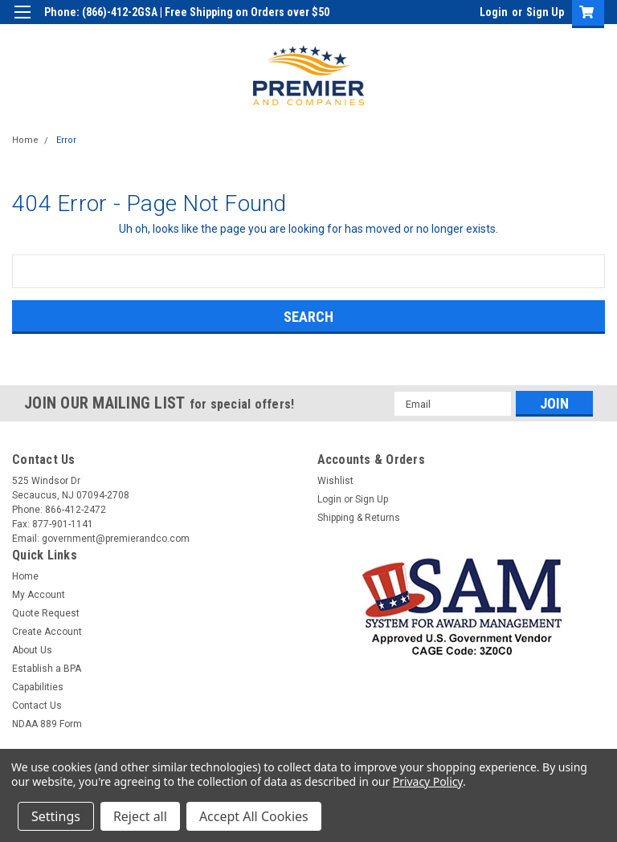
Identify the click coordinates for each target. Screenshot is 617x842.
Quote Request (46, 613)
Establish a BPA (46, 668)
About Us (32, 650)
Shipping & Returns (358, 517)
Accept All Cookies (253, 816)
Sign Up (545, 12)
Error (66, 140)
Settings (55, 816)
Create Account (47, 631)
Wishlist (335, 480)
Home (25, 140)
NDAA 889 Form (47, 724)
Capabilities (37, 687)
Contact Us (37, 705)
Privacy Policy (428, 781)
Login (494, 12)
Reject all (140, 816)
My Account (38, 594)
